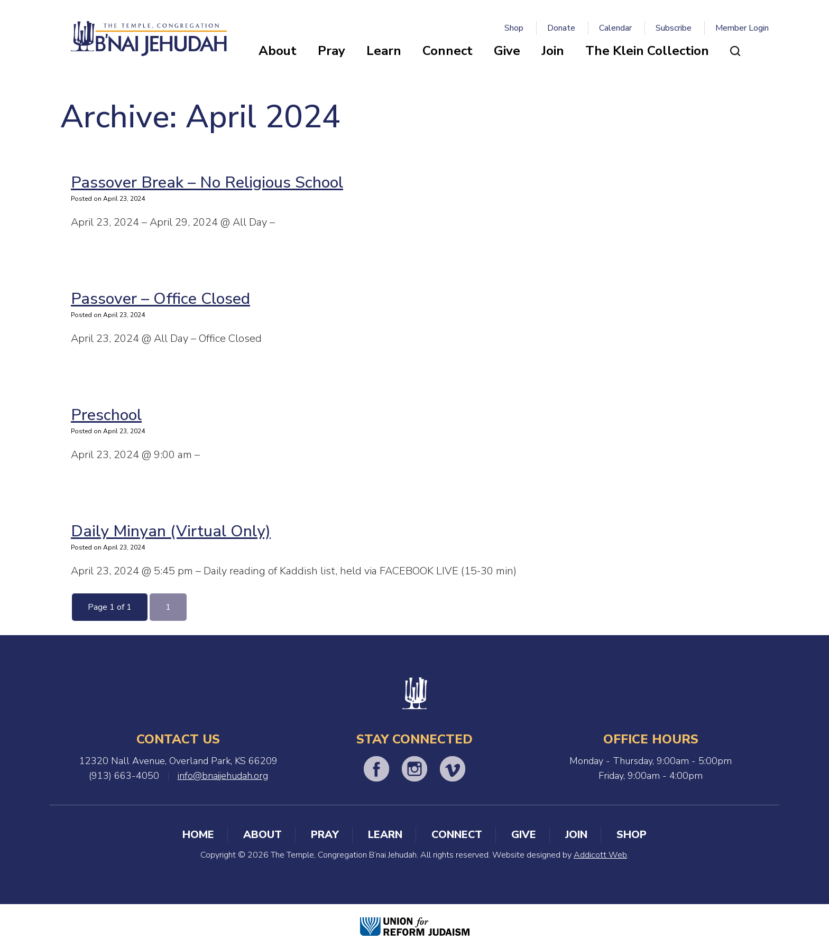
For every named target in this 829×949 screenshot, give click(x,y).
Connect (447, 50)
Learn (383, 50)
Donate (561, 28)
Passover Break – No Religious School (207, 182)
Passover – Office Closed (160, 299)
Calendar (615, 28)
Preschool (106, 415)
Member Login (742, 28)
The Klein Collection (647, 50)
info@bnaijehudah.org (223, 775)
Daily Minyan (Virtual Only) (171, 531)
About (278, 50)
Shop (513, 28)
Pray (331, 50)
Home (198, 834)
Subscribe (674, 28)
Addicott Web (600, 855)
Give (507, 50)
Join (552, 50)
